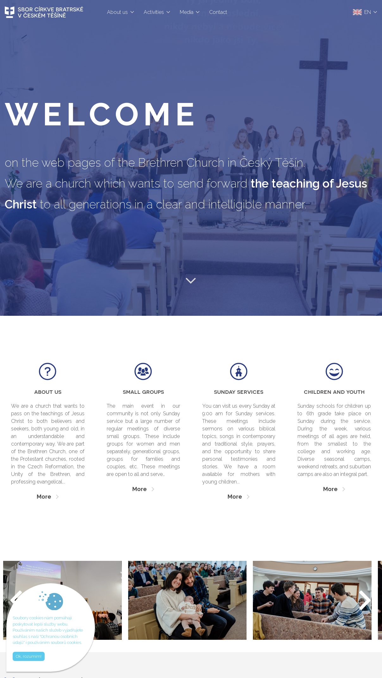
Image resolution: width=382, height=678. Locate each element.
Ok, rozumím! (28, 656)
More (44, 496)
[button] (365, 600)
